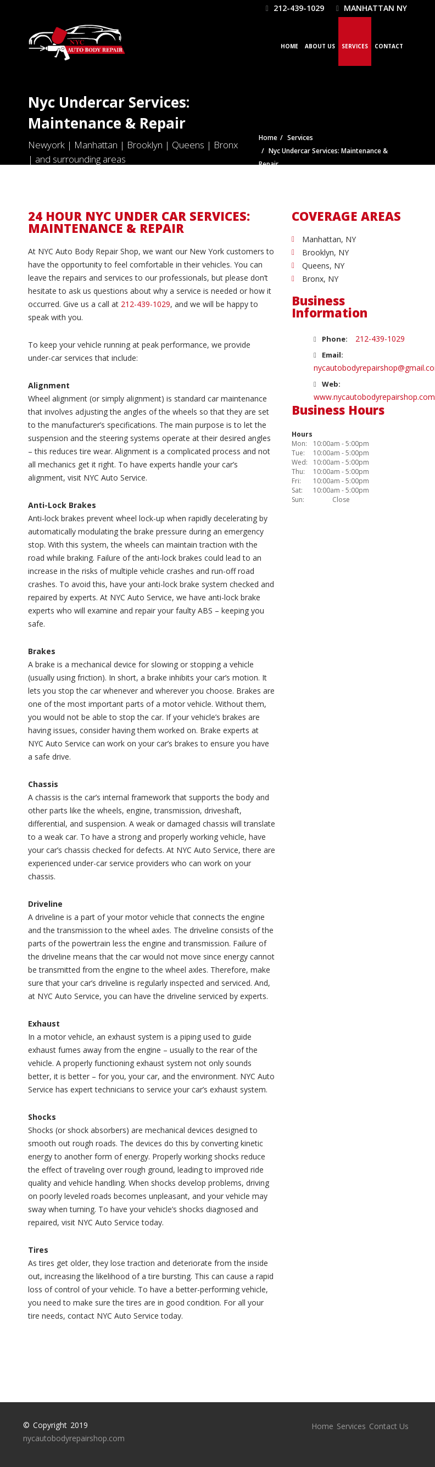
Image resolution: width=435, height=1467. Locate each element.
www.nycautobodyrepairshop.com (374, 397)
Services (355, 46)
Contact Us (389, 1426)
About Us (320, 46)
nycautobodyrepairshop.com (74, 1438)
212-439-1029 (295, 8)
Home (289, 46)
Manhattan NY (371, 8)
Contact (389, 46)
